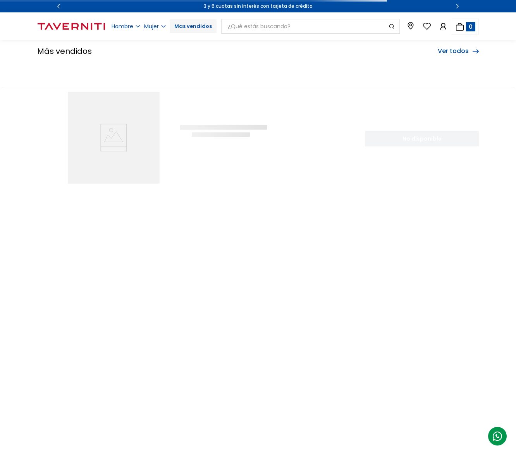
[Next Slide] (457, 6)
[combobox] (310, 26)
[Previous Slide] (58, 6)
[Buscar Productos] (392, 26)
